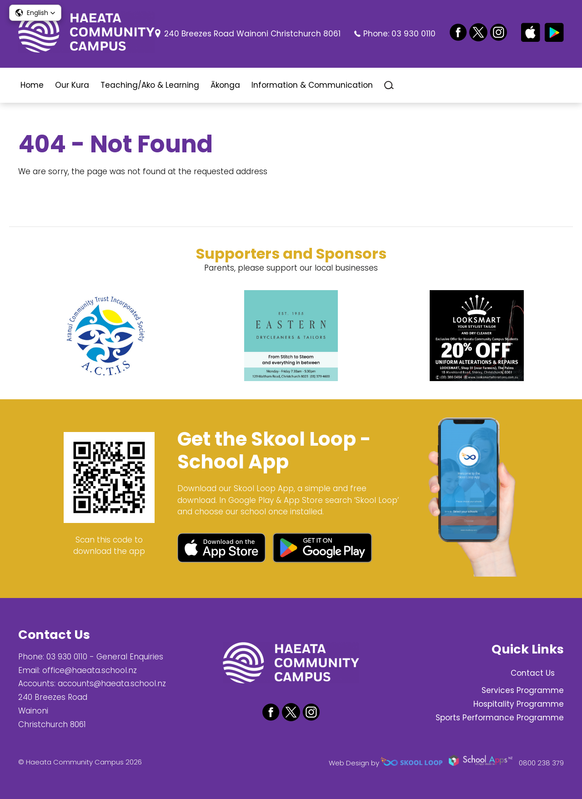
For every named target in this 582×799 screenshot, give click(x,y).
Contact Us (533, 673)
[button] (35, 13)
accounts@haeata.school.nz (112, 683)
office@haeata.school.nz (89, 670)
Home (32, 85)
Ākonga (225, 85)
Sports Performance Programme (500, 717)
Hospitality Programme (518, 703)
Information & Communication (312, 85)
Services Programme (523, 690)
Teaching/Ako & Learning (149, 85)
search (389, 85)
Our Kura (72, 85)
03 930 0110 (413, 33)
